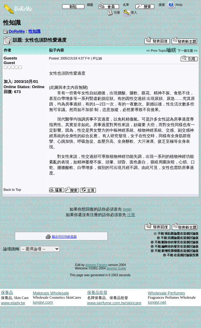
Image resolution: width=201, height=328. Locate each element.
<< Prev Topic (156, 50)
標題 (76, 4)
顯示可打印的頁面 (64, 236)
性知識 (34, 31)
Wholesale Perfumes (166, 293)
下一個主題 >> (187, 50)
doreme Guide (116, 268)
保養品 (7, 292)
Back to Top (12, 189)
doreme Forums (96, 265)
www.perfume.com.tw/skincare (114, 303)
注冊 (112, 12)
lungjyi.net (157, 302)
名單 (112, 4)
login (127, 209)
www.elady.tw (13, 303)
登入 (129, 12)
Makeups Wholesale (51, 293)
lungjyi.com (43, 302)
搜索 (148, 4)
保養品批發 (97, 292)
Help (174, 4)
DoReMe (17, 31)
